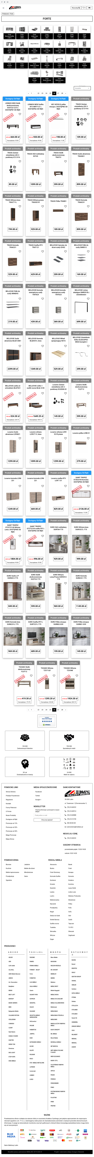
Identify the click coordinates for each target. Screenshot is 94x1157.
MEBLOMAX (54, 1011)
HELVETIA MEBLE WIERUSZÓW (35, 1016)
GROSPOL (33, 1003)
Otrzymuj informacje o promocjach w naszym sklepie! (47, 810)
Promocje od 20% (11, 827)
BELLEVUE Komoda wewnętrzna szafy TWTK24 (35, 292)
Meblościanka (54, 900)
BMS (10, 1007)
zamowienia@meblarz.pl (74, 827)
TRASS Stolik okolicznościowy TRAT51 (58, 155)
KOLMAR (32, 1054)
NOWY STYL (54, 1060)
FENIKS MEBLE (34, 965)
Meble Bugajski (55, 990)
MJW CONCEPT (55, 1029)
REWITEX (74, 968)
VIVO (73, 1030)
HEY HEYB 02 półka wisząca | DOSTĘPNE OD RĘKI (58, 106)
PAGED (53, 1075)
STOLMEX (74, 1014)
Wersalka (53, 931)
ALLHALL (11, 970)
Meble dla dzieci (29, 868)
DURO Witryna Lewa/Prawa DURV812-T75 (58, 577)
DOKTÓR (11, 1040)
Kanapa (70, 872)
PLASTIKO (54, 1097)
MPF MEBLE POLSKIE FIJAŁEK (57, 1051)
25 (50, 93)
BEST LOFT (12, 994)
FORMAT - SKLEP (35, 970)
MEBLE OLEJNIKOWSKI (57, 1003)
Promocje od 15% (11, 823)
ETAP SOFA (12, 1056)
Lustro (52, 896)
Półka (70, 904)
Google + (38, 800)
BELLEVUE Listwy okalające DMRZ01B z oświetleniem (81, 292)
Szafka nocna (54, 923)
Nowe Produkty (11, 815)
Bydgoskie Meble (13, 1011)
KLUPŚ (32, 1050)
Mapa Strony (10, 839)
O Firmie (8, 811)
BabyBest (11, 986)
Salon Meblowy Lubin (11, 1145)
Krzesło (52, 884)
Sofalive (74, 989)
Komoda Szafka (55, 876)
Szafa (70, 919)
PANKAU (53, 1079)
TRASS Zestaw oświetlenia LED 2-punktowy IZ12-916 (13, 155)
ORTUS (53, 1071)
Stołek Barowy (54, 919)
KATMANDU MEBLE (35, 1042)
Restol (73, 964)
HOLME (32, 1025)
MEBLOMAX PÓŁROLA (57, 1015)
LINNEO (32, 1075)
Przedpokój (53, 908)
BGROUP (11, 999)
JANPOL (32, 1034)
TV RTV (70, 927)
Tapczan (71, 923)
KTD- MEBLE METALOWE (37, 1063)
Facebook (38, 792)
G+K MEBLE (33, 982)
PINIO (52, 1087)
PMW (52, 1101)
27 (58, 93)
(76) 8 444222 (70, 807)
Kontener (53, 880)
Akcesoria (53, 864)
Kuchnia (71, 884)
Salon (26, 876)
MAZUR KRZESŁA (56, 965)
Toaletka (53, 927)
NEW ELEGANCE (55, 1056)
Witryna (52, 935)
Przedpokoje (10, 876)
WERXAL (74, 1043)
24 (46, 93)
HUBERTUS (33, 1029)
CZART (11, 1027)
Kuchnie (8, 868)
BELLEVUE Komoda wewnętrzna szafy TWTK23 (58, 292)
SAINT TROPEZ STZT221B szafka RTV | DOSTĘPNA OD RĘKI (35, 528)
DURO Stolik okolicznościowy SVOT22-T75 (35, 577)
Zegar (52, 939)
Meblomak (54, 1007)
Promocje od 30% (11, 831)
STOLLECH (75, 1005)
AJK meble (12, 965)
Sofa (69, 912)
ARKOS (11, 978)
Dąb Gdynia (12, 1032)
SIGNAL (74, 980)
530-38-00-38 (70, 823)
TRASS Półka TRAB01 (58, 201)
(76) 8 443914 (70, 811)
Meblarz (53, 982)
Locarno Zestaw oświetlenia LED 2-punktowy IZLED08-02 (58, 387)
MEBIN (53, 978)
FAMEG (32, 961)
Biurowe (8, 864)
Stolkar (74, 1001)
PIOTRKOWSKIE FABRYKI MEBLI (58, 1092)
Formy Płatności (11, 807)
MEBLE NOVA (54, 994)
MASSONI (53, 961)
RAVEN (74, 960)
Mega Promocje (11, 835)
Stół (69, 916)
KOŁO (31, 1058)
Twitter (37, 796)
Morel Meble (54, 1038)
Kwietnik (53, 888)
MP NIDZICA (54, 1046)
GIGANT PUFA (34, 994)
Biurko (52, 868)
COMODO (11, 1023)
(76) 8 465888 (70, 815)
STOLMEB (74, 1009)
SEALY (73, 972)
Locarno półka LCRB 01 (81, 433)
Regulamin (9, 800)
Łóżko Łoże (72, 892)
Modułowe (71, 900)
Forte (31, 974)
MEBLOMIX (54, 1019)
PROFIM (53, 1106)
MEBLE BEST (54, 986)
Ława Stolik (72, 888)
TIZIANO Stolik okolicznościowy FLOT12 (24, 669)
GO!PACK (32, 999)
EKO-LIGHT (12, 1052)
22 (38, 93)
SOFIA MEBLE (76, 993)
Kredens (71, 880)
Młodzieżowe (28, 872)
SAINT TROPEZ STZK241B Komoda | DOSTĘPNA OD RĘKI (81, 479)
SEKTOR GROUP (76, 976)
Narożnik (53, 904)
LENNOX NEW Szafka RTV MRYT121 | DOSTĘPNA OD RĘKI (36, 106)
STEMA (74, 997)
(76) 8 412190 (70, 819)
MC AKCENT (54, 970)
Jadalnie (27, 864)
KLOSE (32, 1046)
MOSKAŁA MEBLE (56, 1042)
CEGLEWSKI (12, 1019)
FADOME (32, 957)
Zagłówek (71, 935)
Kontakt (8, 803)
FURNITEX (33, 978)
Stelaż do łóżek (55, 916)
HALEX (32, 1007)
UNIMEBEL (75, 1022)
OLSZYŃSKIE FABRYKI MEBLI (57, 1065)
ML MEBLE (54, 1034)
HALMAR (32, 1011)
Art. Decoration (13, 982)
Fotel (70, 868)
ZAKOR (74, 1047)
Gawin (31, 990)
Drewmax (11, 1048)
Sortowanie (82, 86)
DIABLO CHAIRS (13, 1036)
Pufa (69, 908)
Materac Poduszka (74, 896)
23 (42, 93)
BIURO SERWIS (13, 1003)
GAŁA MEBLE (33, 986)
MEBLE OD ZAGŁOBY (57, 999)
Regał (52, 912)
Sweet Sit (74, 1018)
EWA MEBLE (12, 1061)
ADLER (11, 957)
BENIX (10, 990)
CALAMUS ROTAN (14, 1015)
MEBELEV (53, 974)
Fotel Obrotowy (55, 872)
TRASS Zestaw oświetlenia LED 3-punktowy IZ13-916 (81, 106)
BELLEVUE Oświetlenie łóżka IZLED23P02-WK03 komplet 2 (81, 339)
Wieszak (71, 931)
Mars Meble (54, 957)
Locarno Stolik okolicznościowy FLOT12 (81, 387)
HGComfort (33, 1021)
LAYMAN (32, 1067)
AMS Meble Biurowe (14, 974)
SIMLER (74, 985)
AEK (10, 961)
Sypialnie (9, 880)
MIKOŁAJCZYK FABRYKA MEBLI (58, 1024)
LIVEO (31, 1079)
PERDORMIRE (55, 1083)
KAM (31, 1038)
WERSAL (74, 1038)
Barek (70, 864)
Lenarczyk (33, 1071)
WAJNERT (75, 1034)
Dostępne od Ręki (11, 819)
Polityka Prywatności (12, 796)
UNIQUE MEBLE (76, 1026)
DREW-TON (12, 1044)
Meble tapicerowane (12, 872)
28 (62, 93)
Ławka (52, 892)
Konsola (71, 876)
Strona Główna (11, 792)
